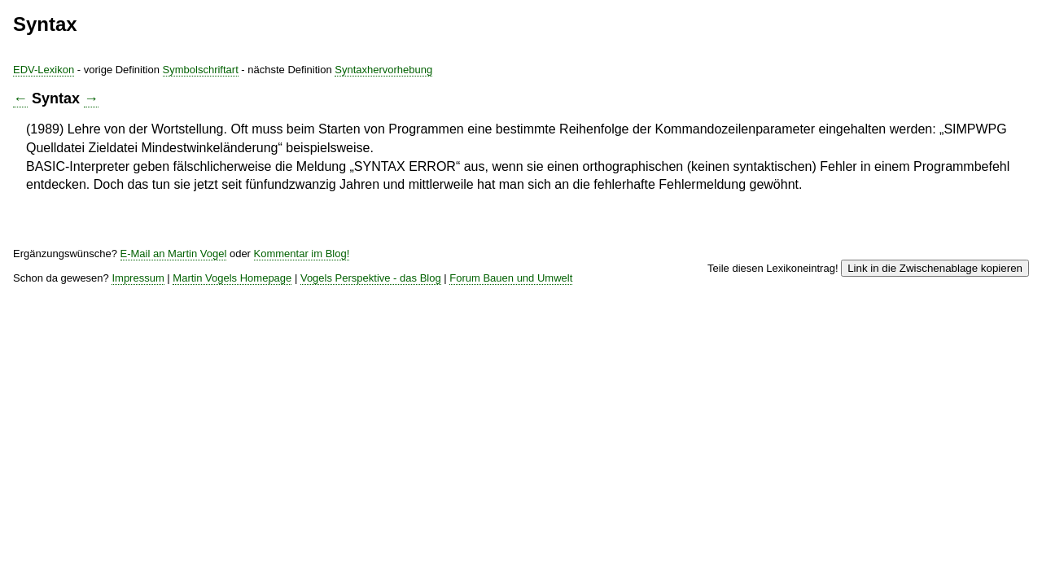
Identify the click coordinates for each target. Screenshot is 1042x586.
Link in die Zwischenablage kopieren (775, 309)
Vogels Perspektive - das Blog (675, 331)
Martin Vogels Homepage (520, 331)
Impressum (414, 331)
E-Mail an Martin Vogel (453, 301)
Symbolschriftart (487, 74)
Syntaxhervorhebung (697, 74)
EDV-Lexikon (309, 74)
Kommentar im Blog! (359, 313)
